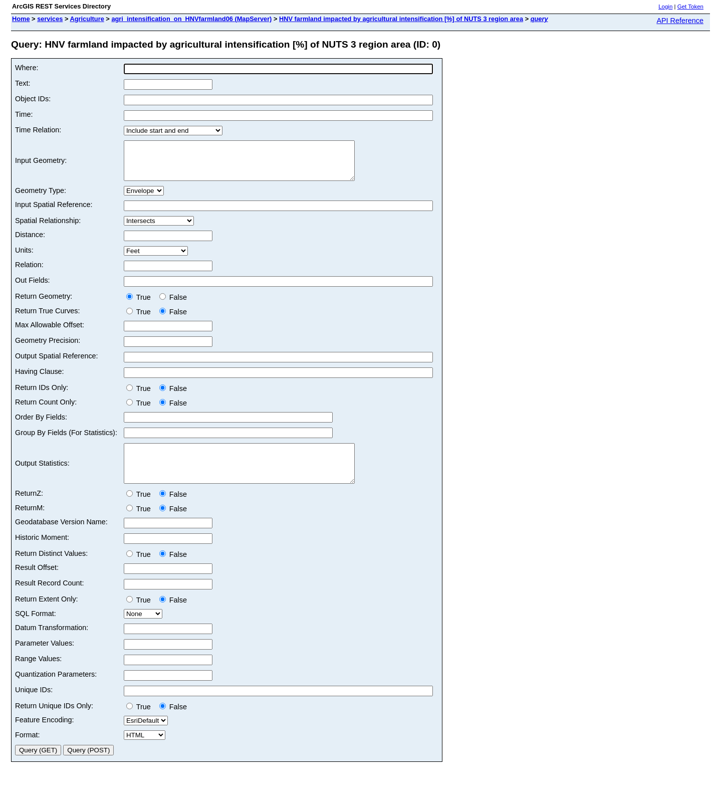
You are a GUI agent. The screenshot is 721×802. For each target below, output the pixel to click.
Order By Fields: (41, 425)
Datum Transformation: (51, 643)
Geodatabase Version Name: (61, 537)
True (140, 305)
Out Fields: (32, 288)
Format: (27, 750)
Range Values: (38, 674)
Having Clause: (39, 379)
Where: (26, 68)
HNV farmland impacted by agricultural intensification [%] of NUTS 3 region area (401, 19)
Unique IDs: (34, 705)
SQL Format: (35, 629)
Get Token (690, 7)
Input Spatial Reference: (53, 212)
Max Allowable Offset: (49, 332)
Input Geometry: (41, 164)
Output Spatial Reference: (56, 363)
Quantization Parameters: (56, 689)
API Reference (679, 21)
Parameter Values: (44, 658)
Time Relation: (38, 130)
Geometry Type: (40, 198)
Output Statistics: (42, 475)
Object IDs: (33, 99)
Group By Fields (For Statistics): (66, 440)
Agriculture (87, 19)
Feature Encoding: (44, 735)
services (50, 19)
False (173, 305)
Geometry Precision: (47, 348)
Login (665, 7)
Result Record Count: (49, 598)
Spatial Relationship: (48, 228)
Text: (22, 83)
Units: (24, 258)
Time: (24, 114)
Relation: (29, 272)
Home (21, 19)
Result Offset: (37, 582)
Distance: (30, 242)
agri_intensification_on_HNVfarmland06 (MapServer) (191, 19)
